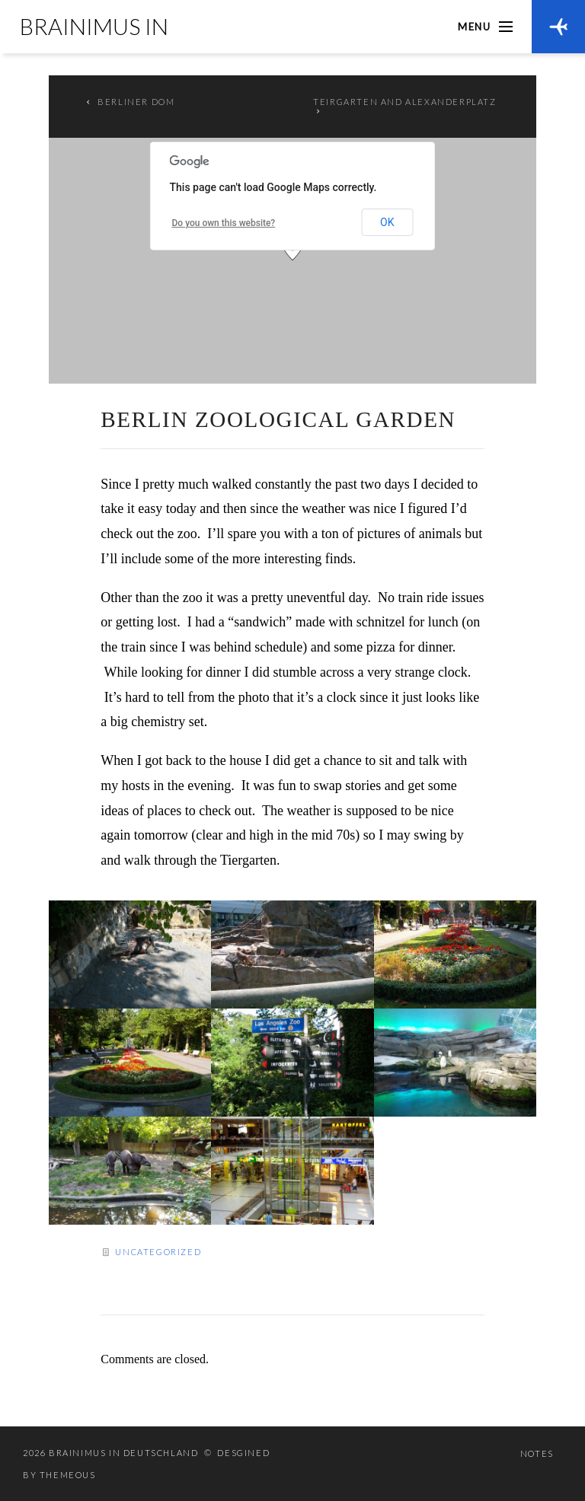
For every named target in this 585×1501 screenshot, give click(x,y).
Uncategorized (158, 1252)
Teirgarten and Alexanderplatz (404, 102)
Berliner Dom (136, 102)
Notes (537, 1453)
